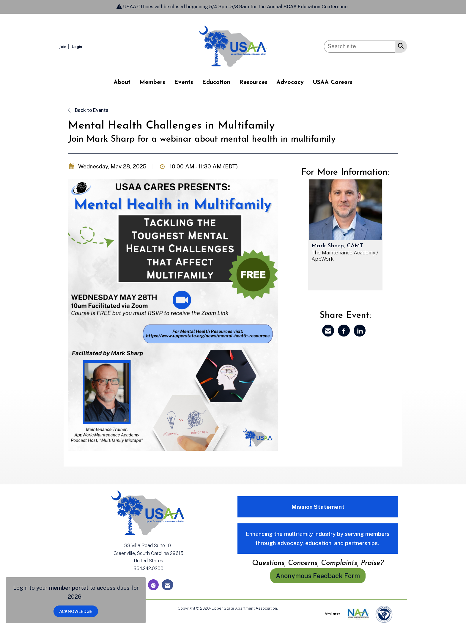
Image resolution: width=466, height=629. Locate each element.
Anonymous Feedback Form (318, 576)
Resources (253, 82)
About (122, 82)
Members (152, 82)
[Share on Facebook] (344, 331)
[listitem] (64, 46)
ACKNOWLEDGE (75, 611)
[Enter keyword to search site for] (359, 46)
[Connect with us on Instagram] (153, 584)
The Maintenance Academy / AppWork (344, 256)
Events (183, 82)
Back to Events (88, 110)
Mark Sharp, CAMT (337, 246)
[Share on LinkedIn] (360, 331)
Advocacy (290, 82)
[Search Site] (399, 45)
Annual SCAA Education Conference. (308, 7)
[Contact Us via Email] (167, 584)
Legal (284, 608)
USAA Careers (332, 82)
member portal (68, 587)
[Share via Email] (328, 331)
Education (216, 82)
